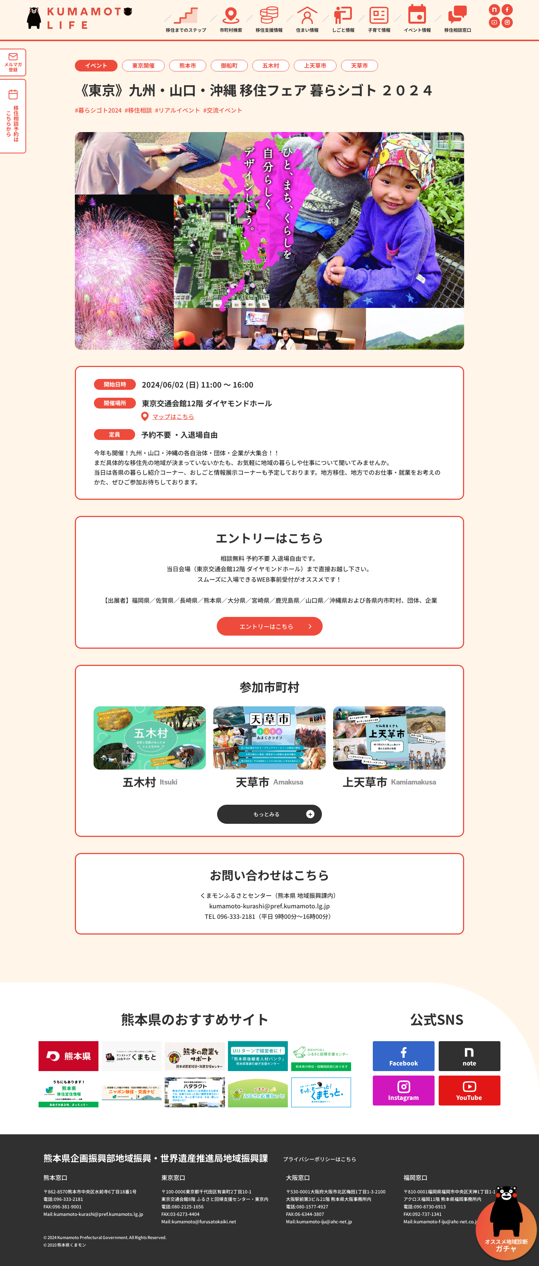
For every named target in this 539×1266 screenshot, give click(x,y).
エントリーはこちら (266, 626)
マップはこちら (173, 416)
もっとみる (266, 814)
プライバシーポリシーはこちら (319, 1159)
